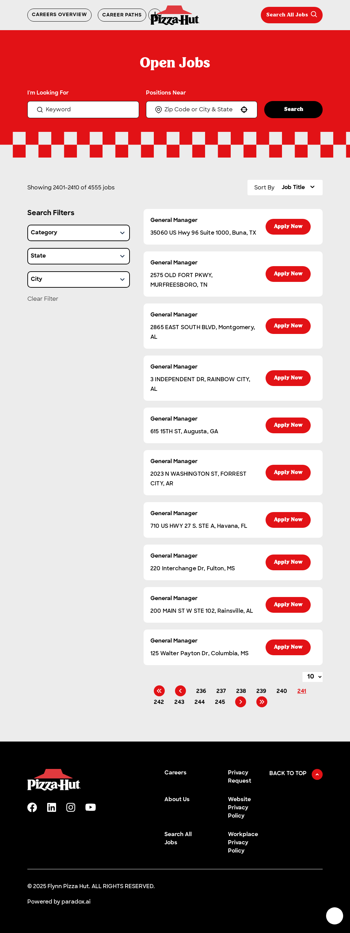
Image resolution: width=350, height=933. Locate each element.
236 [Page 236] (201, 691)
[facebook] (32, 807)
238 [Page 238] (241, 691)
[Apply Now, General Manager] (288, 227)
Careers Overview (59, 15)
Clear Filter (42, 298)
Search (293, 109)
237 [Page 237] (221, 691)
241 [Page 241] (301, 691)
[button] (244, 109)
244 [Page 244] (199, 702)
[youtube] (90, 807)
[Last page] (261, 701)
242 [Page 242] (159, 702)
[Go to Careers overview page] (175, 15)
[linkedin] (51, 807)
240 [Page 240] (282, 691)
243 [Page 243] (179, 702)
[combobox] (201, 109)
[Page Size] (312, 677)
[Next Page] (240, 701)
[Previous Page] (180, 690)
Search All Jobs (291, 14)
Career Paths (122, 15)
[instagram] (70, 807)
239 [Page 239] (261, 691)
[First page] (159, 690)
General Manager (174, 220)
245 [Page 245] (220, 702)
